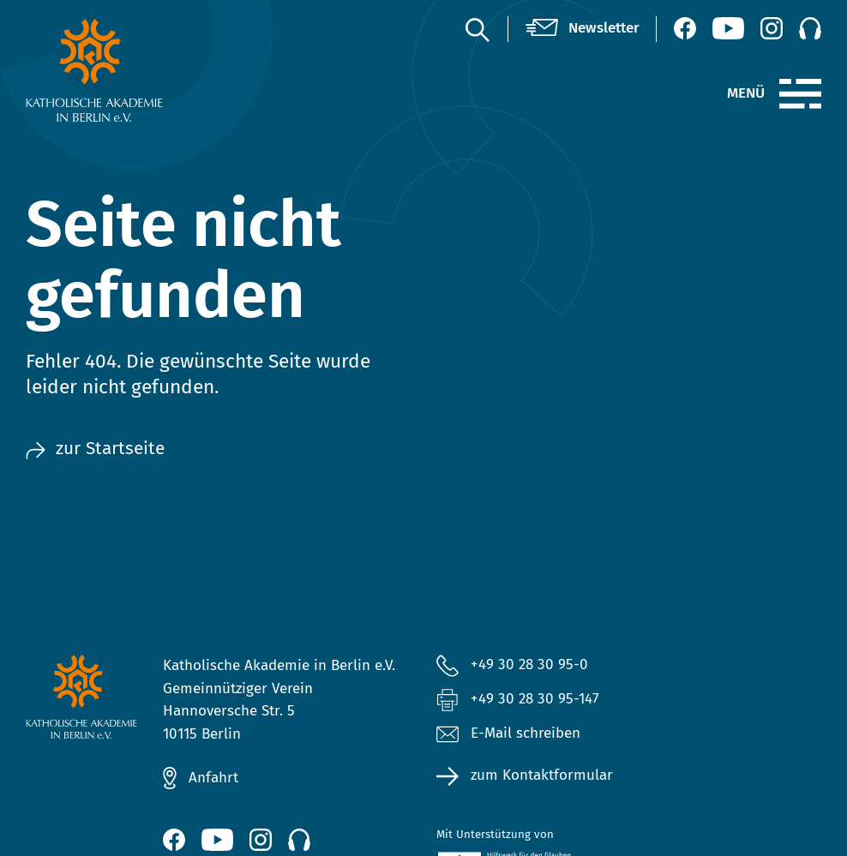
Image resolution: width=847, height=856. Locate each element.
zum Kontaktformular (542, 775)
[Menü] (800, 94)
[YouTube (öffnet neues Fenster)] (728, 28)
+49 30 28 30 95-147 (535, 699)
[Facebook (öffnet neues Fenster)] (685, 28)
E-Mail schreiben (508, 734)
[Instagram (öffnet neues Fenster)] (771, 28)
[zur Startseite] (116, 70)
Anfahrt (213, 778)
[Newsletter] (583, 28)
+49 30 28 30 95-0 (529, 664)
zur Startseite (95, 448)
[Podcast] (810, 28)
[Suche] (476, 29)
